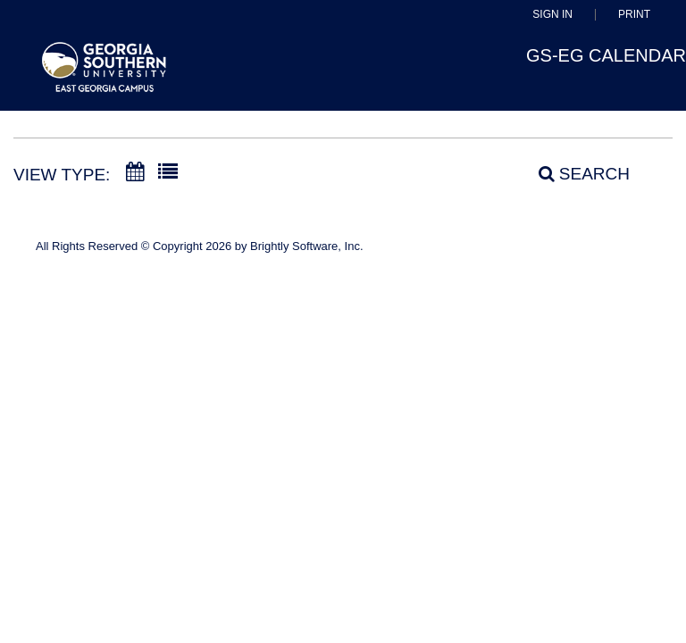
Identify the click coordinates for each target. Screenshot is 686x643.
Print (634, 15)
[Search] (574, 174)
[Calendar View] (135, 172)
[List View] (168, 172)
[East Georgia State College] (104, 75)
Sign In (552, 15)
